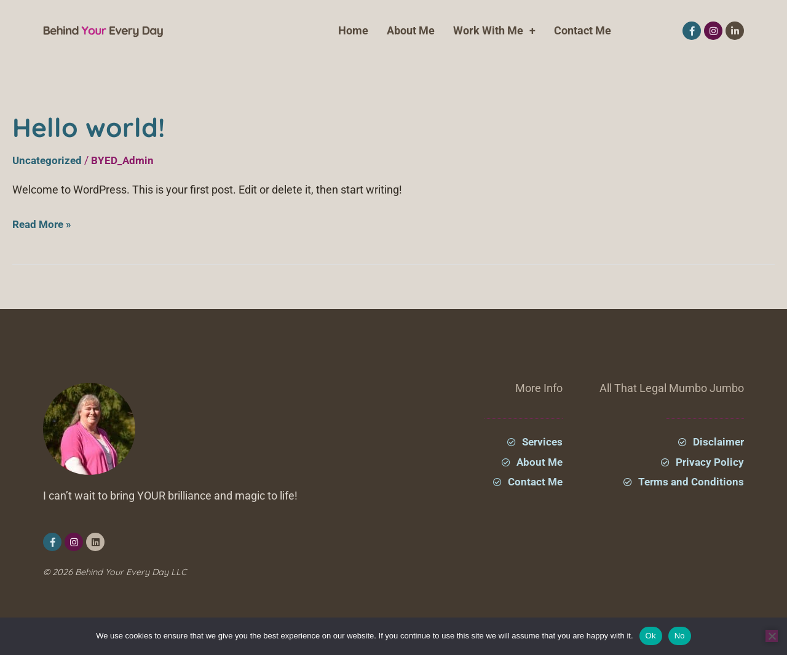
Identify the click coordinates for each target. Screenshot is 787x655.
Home (353, 30)
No (679, 635)
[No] (771, 636)
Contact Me (582, 30)
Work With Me (494, 30)
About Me (411, 30)
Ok (651, 635)
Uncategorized (48, 160)
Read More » (43, 223)
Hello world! (100, 125)
